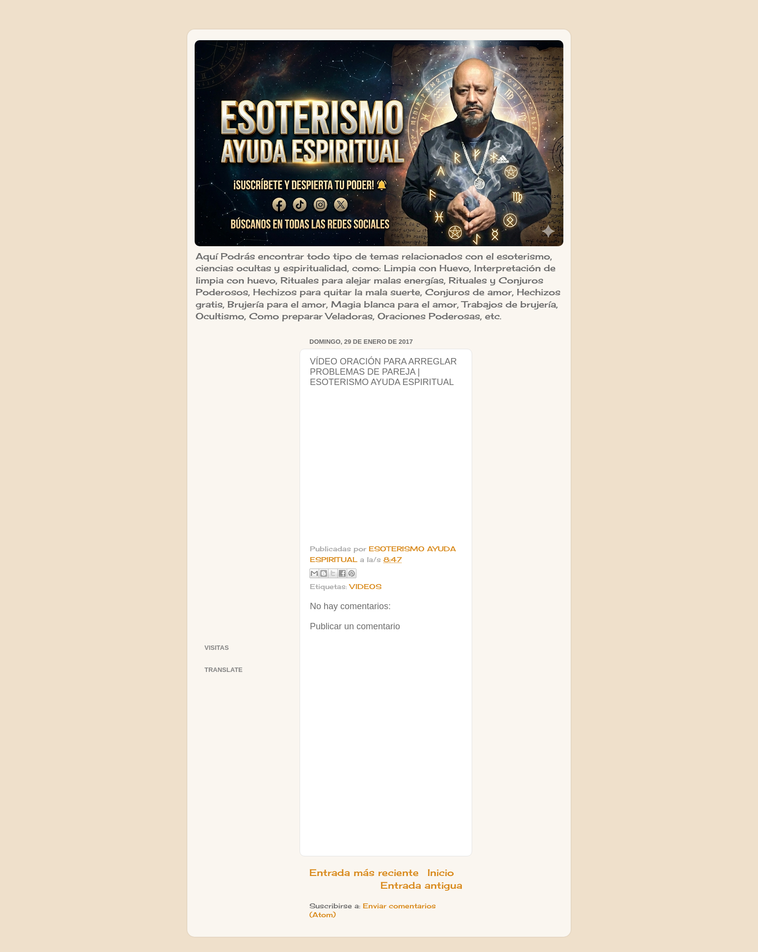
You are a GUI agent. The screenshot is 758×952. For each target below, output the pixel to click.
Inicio (441, 872)
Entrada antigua (421, 885)
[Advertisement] (245, 482)
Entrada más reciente (364, 872)
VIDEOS (365, 587)
